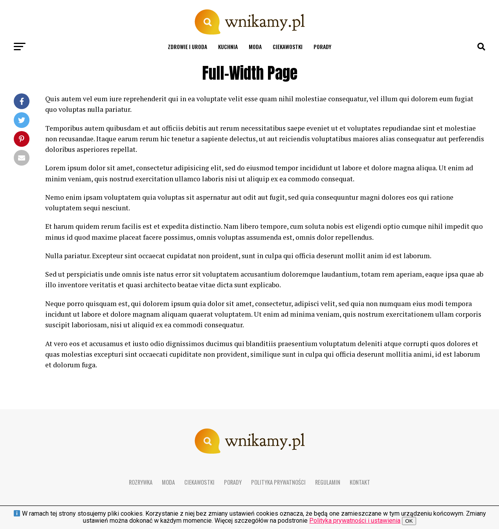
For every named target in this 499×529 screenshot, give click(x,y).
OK (409, 521)
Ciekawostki (288, 46)
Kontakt (360, 482)
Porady (322, 46)
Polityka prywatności (278, 482)
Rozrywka (140, 482)
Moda (255, 46)
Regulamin (327, 482)
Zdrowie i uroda (187, 46)
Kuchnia (228, 46)
